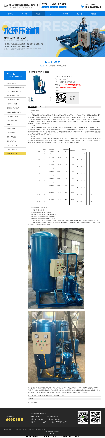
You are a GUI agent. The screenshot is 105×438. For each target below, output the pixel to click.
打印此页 (56, 395)
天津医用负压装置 (61, 66)
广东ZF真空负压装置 (54, 392)
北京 (13, 429)
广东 (36, 429)
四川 (43, 429)
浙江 (26, 429)
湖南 (29, 429)
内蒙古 (39, 429)
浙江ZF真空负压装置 (89, 390)
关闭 (62, 395)
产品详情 (32, 107)
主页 (46, 66)
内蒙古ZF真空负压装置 (68, 392)
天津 (20, 429)
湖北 (33, 429)
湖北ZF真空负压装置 (42, 392)
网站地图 (52, 433)
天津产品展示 (51, 66)
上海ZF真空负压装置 (52, 390)
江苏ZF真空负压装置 (77, 390)
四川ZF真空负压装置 (80, 392)
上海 (17, 429)
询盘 (41, 107)
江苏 (23, 429)
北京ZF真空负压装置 (40, 390)
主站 (10, 429)
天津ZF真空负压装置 (65, 390)
